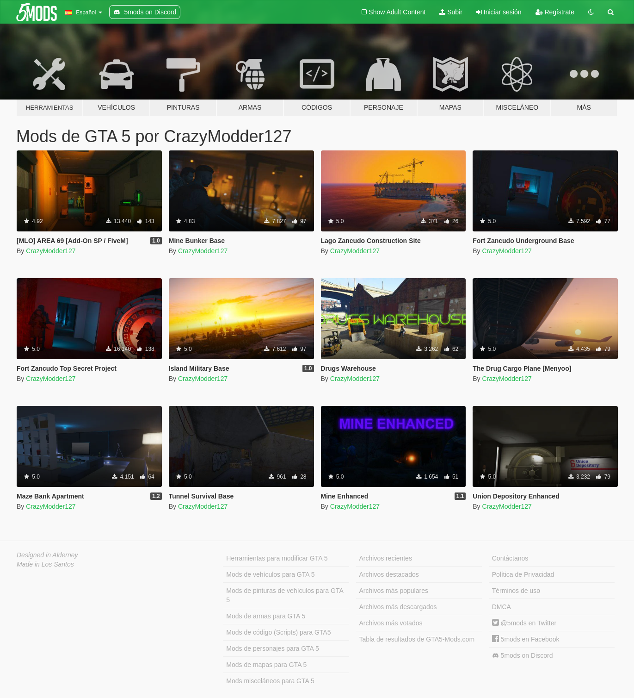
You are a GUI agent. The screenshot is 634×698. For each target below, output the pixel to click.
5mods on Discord (522, 656)
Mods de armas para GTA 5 (265, 616)
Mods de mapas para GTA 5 (266, 664)
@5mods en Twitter (524, 623)
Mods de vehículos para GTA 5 (270, 574)
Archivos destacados (389, 574)
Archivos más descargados (398, 607)
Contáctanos (510, 558)
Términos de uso (516, 590)
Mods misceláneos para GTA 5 (270, 681)
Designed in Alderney (47, 555)
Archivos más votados (391, 623)
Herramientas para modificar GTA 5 (276, 558)
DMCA (501, 607)
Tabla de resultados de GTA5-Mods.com (417, 639)
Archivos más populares (393, 590)
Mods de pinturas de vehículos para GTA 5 (284, 595)
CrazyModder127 (50, 251)
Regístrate (555, 12)
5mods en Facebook (526, 639)
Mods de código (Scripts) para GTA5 (278, 632)
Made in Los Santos (45, 564)
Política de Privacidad (523, 574)
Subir (450, 12)
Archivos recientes (385, 558)
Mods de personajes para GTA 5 (272, 648)
